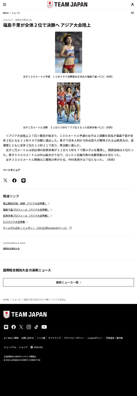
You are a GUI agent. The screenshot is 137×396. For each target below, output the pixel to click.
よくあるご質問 (11, 337)
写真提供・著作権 (114, 337)
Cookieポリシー (95, 337)
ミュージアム (10, 347)
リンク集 (41, 337)
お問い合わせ (27, 337)
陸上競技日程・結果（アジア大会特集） (25, 203)
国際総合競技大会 (11, 248)
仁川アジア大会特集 (14, 222)
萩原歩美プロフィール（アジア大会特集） (26, 215)
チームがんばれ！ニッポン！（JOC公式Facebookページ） (35, 228)
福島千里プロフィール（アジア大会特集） (26, 209)
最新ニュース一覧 (67, 282)
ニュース (16, 299)
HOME (6, 299)
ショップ (23, 347)
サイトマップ (54, 337)
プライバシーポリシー (74, 337)
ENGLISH (38, 347)
